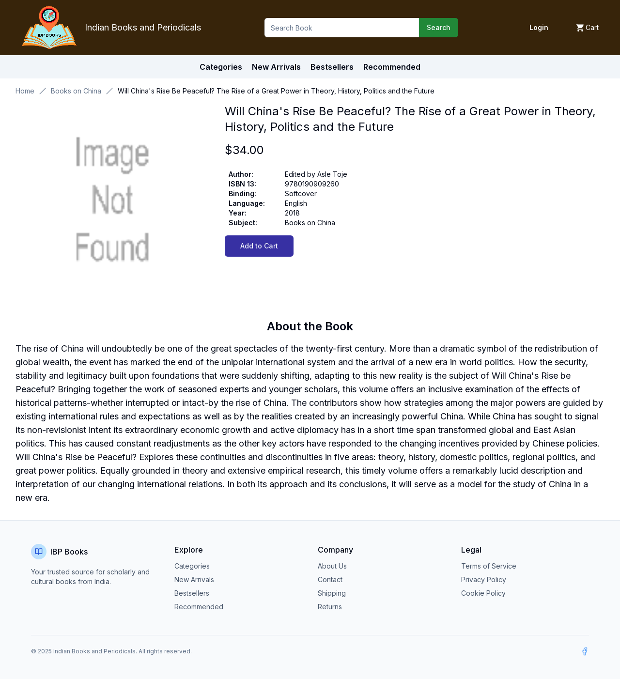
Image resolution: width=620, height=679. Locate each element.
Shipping (332, 593)
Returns (330, 606)
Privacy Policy (483, 579)
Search (438, 27)
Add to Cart (259, 246)
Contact (330, 579)
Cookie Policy (483, 593)
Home (25, 91)
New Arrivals (194, 579)
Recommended (198, 606)
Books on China (76, 91)
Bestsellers (191, 593)
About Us (332, 566)
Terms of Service (488, 566)
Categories (221, 67)
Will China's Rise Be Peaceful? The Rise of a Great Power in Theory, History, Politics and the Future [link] (276, 91)
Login (538, 27)
